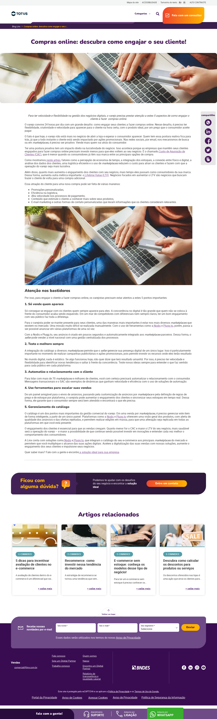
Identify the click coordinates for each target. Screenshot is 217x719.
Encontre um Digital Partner (93, 667)
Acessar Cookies (98, 697)
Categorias (141, 13)
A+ (180, 2)
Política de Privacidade (119, 691)
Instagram (197, 667)
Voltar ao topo (108, 614)
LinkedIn (190, 667)
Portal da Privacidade (44, 697)
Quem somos (90, 656)
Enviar (190, 627)
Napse (86, 661)
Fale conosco (58, 656)
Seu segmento (148, 626)
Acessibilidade (149, 2)
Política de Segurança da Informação (163, 697)
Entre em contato (166, 483)
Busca (158, 14)
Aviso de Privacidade (128, 637)
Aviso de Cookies (72, 697)
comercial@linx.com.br (25, 667)
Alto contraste (198, 2)
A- (185, 2)
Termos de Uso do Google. (146, 691)
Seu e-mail (104, 626)
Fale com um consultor (187, 15)
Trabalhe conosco (61, 666)
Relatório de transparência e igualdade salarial (92, 676)
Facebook (184, 667)
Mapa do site (132, 2)
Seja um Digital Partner (64, 661)
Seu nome (63, 626)
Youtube (203, 667)
